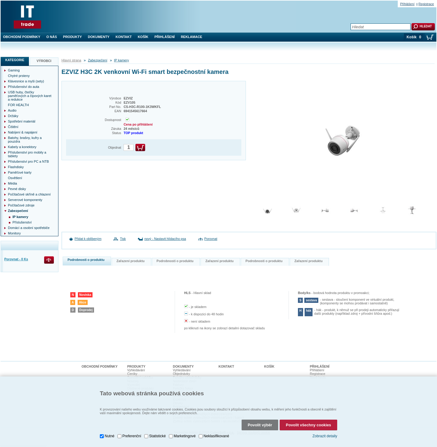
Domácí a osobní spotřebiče (29, 228)
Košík (143, 37)
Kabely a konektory (22, 147)
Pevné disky (17, 189)
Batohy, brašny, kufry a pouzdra (25, 139)
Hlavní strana (71, 60)
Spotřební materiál (21, 121)
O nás (51, 37)
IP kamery (121, 60)
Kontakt (124, 37)
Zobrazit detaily (325, 434)
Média (12, 183)
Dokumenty (99, 37)
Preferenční (131, 434)
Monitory (14, 233)
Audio (12, 110)
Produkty (72, 37)
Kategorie (14, 60)
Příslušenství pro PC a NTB (28, 161)
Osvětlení (15, 178)
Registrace (426, 4)
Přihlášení (165, 37)
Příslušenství (22, 222)
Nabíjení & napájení (22, 132)
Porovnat (210, 239)
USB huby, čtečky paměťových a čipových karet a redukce (29, 95)
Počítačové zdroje (21, 205)
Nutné (109, 434)
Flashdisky (16, 167)
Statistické (157, 434)
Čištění (13, 127)
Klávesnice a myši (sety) (26, 81)
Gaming (14, 70)
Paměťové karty (20, 172)
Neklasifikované (216, 434)
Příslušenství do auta (23, 86)
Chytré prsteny (19, 76)
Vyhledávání (136, 370)
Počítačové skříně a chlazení (29, 194)
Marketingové (185, 434)
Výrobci (44, 61)
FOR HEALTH (18, 105)
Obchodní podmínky (21, 37)
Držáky (13, 116)
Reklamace (191, 37)
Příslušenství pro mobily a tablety (27, 154)
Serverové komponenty (25, 200)
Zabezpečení (97, 60)
